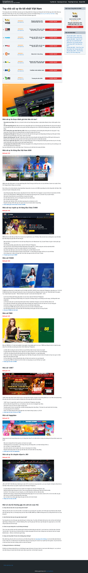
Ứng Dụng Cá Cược (62, 2)
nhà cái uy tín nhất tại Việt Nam (47, 13)
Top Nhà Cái (53, 2)
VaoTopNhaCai (49, 571)
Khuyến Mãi (82, 2)
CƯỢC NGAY (53, 21)
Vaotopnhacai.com (7, 1)
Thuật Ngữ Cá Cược (73, 2)
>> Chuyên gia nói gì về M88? (9, 255)
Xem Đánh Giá (21, 22)
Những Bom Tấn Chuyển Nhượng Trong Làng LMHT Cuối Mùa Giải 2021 (74, 44)
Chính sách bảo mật (8, 565)
